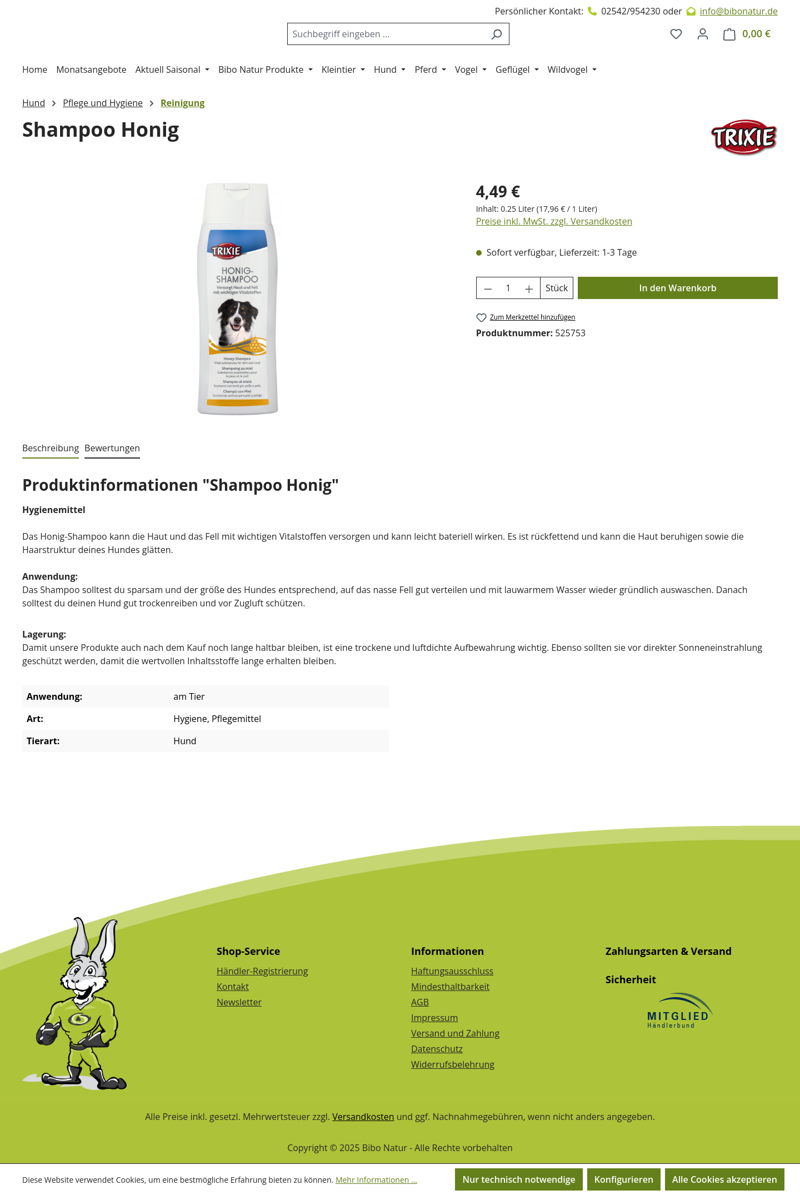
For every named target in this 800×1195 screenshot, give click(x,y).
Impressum (434, 1018)
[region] (238, 344)
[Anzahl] (508, 333)
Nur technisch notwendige (518, 1179)
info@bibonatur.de (739, 11)
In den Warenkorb (678, 333)
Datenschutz (437, 1049)
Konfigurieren (623, 1179)
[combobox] (394, 56)
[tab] (50, 494)
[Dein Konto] (702, 56)
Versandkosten (363, 1117)
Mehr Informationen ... (376, 1179)
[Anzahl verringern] (487, 333)
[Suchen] (505, 56)
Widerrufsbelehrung (452, 1064)
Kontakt (233, 986)
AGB (420, 1002)
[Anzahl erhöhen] (529, 333)
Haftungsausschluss (452, 971)
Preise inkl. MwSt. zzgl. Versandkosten (554, 266)
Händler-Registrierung (262, 971)
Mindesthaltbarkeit (450, 986)
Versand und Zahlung (455, 1033)
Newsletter (239, 1002)
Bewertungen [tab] (112, 493)
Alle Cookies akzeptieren (724, 1179)
